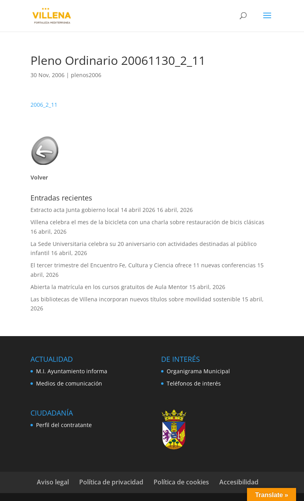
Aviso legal (53, 482)
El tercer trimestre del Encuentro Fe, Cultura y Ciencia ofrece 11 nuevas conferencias (143, 265)
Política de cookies (181, 482)
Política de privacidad (111, 482)
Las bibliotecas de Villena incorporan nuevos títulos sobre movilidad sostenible (135, 299)
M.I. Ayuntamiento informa (71, 371)
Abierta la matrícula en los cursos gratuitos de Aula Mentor (109, 287)
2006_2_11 (43, 104)
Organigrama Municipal (198, 371)
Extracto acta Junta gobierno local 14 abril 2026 (92, 210)
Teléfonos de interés (194, 383)
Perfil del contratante (64, 425)
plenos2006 (86, 75)
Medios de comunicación (69, 383)
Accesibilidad (238, 482)
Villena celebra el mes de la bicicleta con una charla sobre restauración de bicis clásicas (148, 222)
